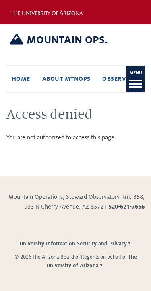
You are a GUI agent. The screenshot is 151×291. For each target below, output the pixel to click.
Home (21, 79)
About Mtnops (66, 79)
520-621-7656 (126, 206)
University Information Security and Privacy (73, 244)
